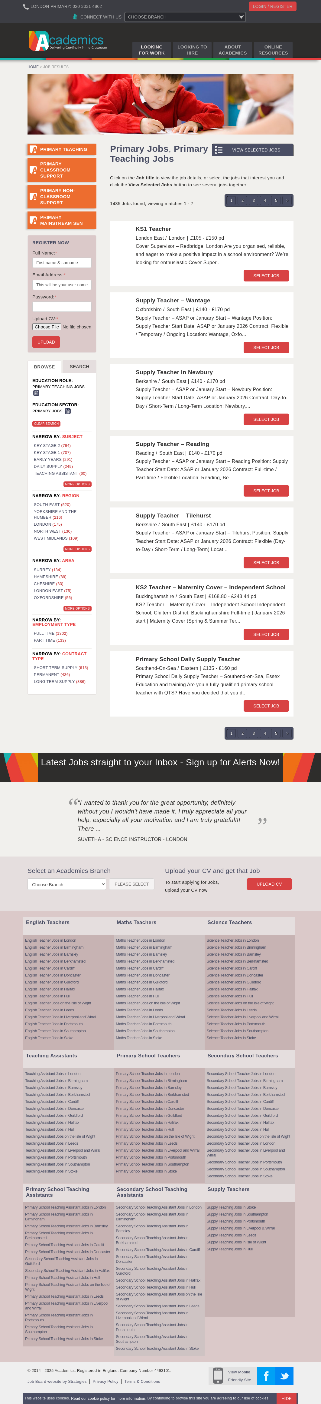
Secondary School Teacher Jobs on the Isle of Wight (248, 1136)
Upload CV (269, 884)
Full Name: (44, 252)
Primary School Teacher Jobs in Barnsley (148, 1087)
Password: (44, 296)
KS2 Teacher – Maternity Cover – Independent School (211, 587)
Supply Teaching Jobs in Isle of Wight (236, 1242)
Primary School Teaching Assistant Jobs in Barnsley (66, 1226)
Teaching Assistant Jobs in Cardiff (52, 1101)
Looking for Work (152, 49)
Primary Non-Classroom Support (57, 196)
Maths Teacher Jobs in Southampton (145, 1031)
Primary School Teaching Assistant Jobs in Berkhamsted (59, 1235)
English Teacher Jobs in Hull (47, 996)
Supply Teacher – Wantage (173, 300)
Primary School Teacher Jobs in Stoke (146, 1171)
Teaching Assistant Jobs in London (52, 1073)
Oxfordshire (53, 597)
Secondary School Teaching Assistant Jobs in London (158, 1207)
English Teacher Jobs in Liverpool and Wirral (60, 1017)
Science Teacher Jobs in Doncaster (235, 975)
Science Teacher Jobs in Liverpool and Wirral (243, 1017)
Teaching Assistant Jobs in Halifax (52, 1122)
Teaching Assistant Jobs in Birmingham (56, 1080)
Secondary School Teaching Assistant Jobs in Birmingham (152, 1216)
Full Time (51, 633)
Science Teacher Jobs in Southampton (237, 1031)
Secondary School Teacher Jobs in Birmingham (245, 1080)
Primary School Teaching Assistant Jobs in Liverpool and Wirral (66, 1305)
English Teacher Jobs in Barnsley (51, 954)
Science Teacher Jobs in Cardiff (232, 968)
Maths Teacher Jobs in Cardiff (139, 968)
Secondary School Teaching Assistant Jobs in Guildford (61, 1261)
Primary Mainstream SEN (61, 220)
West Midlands (56, 538)
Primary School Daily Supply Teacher (188, 659)
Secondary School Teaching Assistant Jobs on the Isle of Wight (159, 1296)
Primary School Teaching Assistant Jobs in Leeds (64, 1296)
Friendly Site (239, 1375)
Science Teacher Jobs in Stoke (231, 1038)
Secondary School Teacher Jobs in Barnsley (242, 1087)
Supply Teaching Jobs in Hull (230, 1249)
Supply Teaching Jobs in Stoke (231, 1207)
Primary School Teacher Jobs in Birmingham (151, 1080)
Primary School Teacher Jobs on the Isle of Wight (155, 1136)
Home (33, 67)
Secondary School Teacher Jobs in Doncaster (243, 1108)
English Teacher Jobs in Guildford (52, 982)
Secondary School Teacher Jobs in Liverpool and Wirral (246, 1152)
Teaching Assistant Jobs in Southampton (57, 1164)
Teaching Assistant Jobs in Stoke (51, 1171)
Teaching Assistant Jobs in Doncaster (55, 1108)
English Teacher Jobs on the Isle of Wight (58, 1003)
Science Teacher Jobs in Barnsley (234, 954)
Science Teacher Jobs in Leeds (232, 1010)
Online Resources (273, 49)
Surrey (48, 569)
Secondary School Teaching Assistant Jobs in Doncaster (152, 1259)
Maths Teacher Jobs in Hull (137, 996)
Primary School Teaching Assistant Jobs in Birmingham (59, 1216)
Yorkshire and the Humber (55, 514)
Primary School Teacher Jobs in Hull (144, 1129)
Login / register (273, 6)
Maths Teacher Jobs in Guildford (141, 982)
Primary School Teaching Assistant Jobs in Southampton (59, 1329)
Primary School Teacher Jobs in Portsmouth (151, 1157)
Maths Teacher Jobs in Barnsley (141, 954)
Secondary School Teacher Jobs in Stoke (240, 1176)
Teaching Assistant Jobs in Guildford (54, 1115)
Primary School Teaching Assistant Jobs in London (65, 1207)
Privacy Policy (105, 1381)
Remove (36, 393)
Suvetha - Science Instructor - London (132, 839)
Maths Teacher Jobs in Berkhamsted (145, 961)
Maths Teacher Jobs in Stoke (139, 1038)
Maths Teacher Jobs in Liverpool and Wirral (150, 1017)
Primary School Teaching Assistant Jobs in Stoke (64, 1338)
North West (53, 531)
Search (79, 366)
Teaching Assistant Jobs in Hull (49, 1129)
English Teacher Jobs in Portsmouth (54, 1024)
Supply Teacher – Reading (172, 444)
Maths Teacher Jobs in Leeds (139, 1010)
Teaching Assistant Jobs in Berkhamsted (57, 1094)
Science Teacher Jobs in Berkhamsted (237, 961)
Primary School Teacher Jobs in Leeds (146, 1143)
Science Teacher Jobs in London (233, 940)
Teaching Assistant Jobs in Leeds (51, 1143)
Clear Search (46, 423)
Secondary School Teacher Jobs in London (241, 1073)
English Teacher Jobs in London (50, 940)
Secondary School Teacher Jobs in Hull (238, 1129)
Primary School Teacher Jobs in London (148, 1073)
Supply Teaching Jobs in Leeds (232, 1235)
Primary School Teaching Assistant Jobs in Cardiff (64, 1245)
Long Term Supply (60, 681)
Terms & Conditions (142, 1381)
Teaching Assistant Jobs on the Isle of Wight (60, 1136)
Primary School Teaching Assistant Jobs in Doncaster (67, 1251)
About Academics (233, 49)
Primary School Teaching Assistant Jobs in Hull (62, 1277)
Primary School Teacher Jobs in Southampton (152, 1164)
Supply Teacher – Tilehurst (173, 515)
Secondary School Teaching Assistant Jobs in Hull (155, 1287)
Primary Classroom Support (55, 169)
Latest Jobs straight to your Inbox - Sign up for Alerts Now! (160, 762)
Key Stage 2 (52, 445)
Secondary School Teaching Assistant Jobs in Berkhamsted (152, 1240)
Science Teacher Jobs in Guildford (234, 982)
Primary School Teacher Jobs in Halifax (147, 1122)
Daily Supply (53, 466)
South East (52, 504)
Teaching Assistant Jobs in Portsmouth (56, 1157)
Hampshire (50, 576)
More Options (77, 484)
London (48, 524)
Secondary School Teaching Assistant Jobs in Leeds (157, 1306)
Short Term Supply (61, 667)
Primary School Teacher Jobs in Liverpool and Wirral (157, 1150)
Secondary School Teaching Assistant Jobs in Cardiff (158, 1249)
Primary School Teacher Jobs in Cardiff (147, 1101)
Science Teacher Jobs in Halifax (232, 989)
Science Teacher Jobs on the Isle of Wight (240, 1003)
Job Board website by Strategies (57, 1381)
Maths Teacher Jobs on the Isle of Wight (148, 1003)
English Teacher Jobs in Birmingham (54, 947)
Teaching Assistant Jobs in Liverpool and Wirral (62, 1150)
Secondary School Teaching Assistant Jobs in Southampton (152, 1339)
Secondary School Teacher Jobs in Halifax (240, 1122)
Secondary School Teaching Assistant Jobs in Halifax (67, 1270)
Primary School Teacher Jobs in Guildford (149, 1115)
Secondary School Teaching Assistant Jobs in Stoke (157, 1348)
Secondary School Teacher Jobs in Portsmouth (244, 1162)
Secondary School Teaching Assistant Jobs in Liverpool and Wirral (152, 1315)
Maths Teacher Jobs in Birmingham (144, 947)
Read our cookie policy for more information (108, 1398)
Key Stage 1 (52, 452)
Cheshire (48, 583)
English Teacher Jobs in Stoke (49, 1038)
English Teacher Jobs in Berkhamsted (55, 961)
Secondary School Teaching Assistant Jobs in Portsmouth (152, 1327)
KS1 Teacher (153, 229)
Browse (44, 366)
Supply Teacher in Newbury (174, 372)
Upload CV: (45, 318)
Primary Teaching (63, 149)
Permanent (52, 674)
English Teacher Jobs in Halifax (50, 989)
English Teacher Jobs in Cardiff (49, 968)
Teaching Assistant (60, 473)
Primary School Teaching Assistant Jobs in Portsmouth (59, 1317)
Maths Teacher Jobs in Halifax (140, 989)
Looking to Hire (192, 49)
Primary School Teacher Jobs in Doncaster (150, 1108)
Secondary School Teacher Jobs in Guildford (242, 1115)
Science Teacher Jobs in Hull (230, 996)
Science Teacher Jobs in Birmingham (236, 947)
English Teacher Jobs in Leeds (49, 1010)
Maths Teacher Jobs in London (140, 940)
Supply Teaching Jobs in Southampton (237, 1214)
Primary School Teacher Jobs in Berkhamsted (152, 1094)
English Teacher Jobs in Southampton (55, 1031)
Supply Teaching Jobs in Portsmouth (236, 1221)
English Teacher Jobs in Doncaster (52, 975)
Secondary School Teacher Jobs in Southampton (246, 1169)
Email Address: (49, 274)
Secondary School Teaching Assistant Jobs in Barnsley (152, 1228)
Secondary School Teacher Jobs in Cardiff (240, 1101)
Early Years (53, 459)
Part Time (50, 640)
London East (53, 590)
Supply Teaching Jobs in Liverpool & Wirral (241, 1228)
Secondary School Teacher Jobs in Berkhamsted (246, 1094)
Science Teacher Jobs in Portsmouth (236, 1024)
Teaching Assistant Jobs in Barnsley (53, 1087)
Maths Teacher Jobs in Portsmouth (143, 1024)
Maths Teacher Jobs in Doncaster (142, 975)
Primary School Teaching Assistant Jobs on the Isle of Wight (67, 1287)
